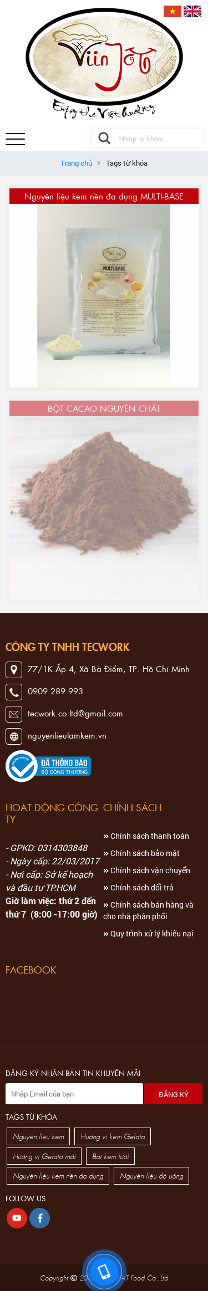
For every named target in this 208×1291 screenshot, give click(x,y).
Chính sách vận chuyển (146, 870)
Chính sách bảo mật (141, 853)
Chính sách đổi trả (138, 887)
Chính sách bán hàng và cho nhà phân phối (148, 910)
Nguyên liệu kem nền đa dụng (58, 1175)
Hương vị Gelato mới (44, 1156)
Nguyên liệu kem (38, 1136)
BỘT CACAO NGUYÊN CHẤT (104, 408)
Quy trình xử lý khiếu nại (148, 933)
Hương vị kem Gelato (112, 1136)
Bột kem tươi (110, 1156)
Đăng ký (174, 1094)
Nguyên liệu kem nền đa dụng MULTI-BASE (104, 196)
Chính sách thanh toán (146, 836)
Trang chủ (76, 163)
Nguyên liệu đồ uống (151, 1175)
